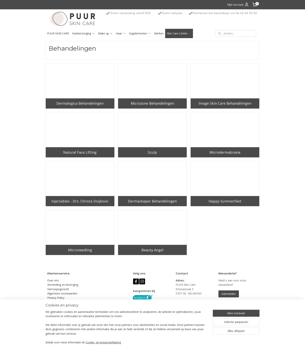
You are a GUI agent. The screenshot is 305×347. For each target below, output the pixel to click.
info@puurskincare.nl (193, 315)
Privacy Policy (55, 298)
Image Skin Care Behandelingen (225, 103)
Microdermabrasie (224, 152)
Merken (159, 33)
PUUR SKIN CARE (58, 33)
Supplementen (140, 33)
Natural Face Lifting (80, 152)
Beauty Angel (152, 250)
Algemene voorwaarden (62, 293)
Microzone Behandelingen (152, 103)
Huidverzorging (83, 33)
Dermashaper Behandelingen (152, 201)
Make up (105, 33)
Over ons (53, 280)
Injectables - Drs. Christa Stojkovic (80, 201)
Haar (121, 33)
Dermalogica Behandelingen (79, 103)
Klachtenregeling (57, 302)
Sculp (152, 152)
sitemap (166, 339)
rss (174, 339)
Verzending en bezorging (62, 285)
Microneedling (80, 250)
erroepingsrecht (59, 289)
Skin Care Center (179, 33)
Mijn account (238, 4)
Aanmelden (229, 294)
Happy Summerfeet (225, 201)
